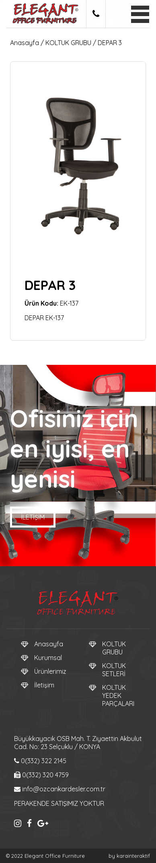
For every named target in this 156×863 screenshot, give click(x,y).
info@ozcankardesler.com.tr (59, 789)
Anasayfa (24, 43)
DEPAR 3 (110, 43)
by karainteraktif (129, 856)
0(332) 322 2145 (40, 761)
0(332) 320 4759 (41, 775)
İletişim (33, 517)
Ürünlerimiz (50, 671)
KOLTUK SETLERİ (114, 670)
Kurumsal (48, 658)
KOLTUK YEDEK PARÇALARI (118, 695)
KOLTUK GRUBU (68, 43)
